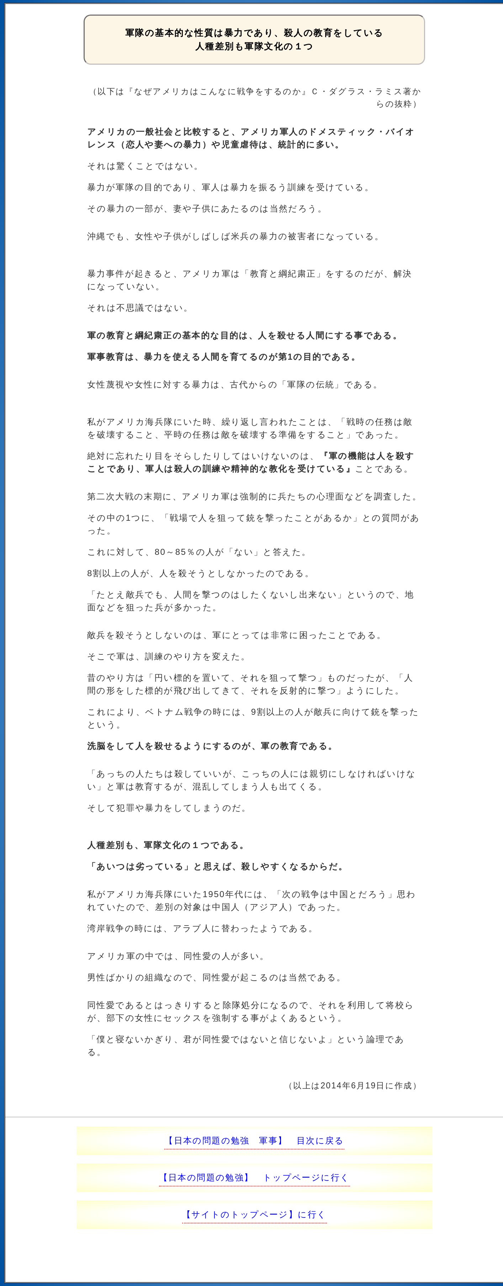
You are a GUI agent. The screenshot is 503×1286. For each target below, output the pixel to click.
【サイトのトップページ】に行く (254, 1214)
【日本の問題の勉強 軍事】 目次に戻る (254, 1140)
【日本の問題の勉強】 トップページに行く (254, 1177)
